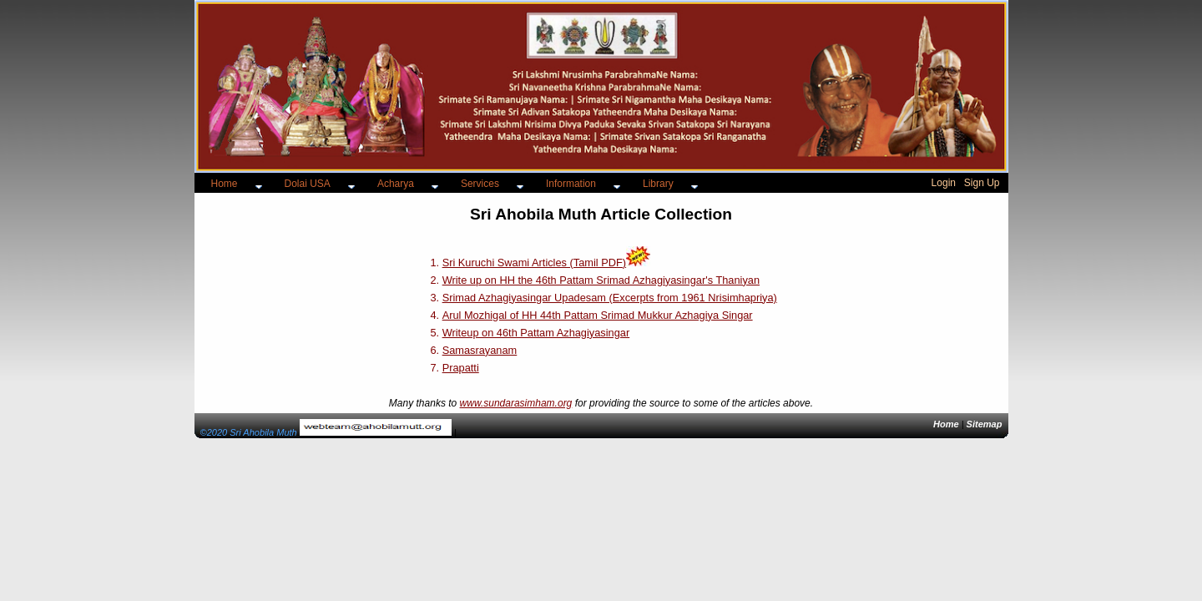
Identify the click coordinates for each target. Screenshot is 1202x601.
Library (658, 183)
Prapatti (460, 367)
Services (480, 183)
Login (944, 183)
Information (571, 183)
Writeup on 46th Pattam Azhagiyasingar (536, 332)
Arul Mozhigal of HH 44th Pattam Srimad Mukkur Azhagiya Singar (597, 315)
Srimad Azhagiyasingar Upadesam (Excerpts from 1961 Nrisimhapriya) (609, 297)
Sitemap (985, 424)
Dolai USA (308, 183)
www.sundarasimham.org (516, 403)
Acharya (395, 183)
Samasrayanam (480, 350)
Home (224, 183)
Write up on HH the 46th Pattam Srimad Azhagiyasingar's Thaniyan (601, 280)
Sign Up (982, 183)
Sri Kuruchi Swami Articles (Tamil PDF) (534, 262)
